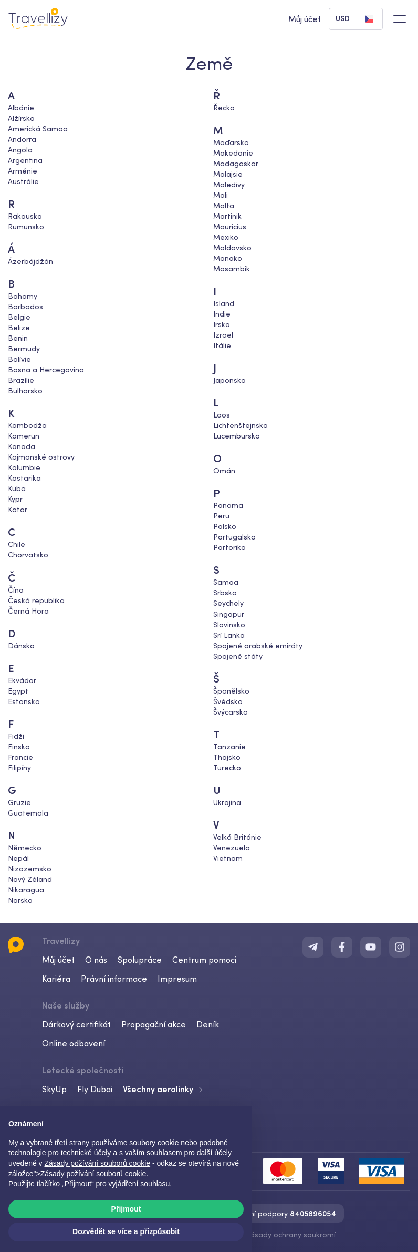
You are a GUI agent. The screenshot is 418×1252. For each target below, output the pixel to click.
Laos (221, 415)
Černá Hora (28, 610)
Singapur (228, 613)
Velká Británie (237, 836)
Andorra (22, 139)
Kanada (21, 446)
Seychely (228, 603)
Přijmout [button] (126, 1209)
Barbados (25, 306)
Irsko (221, 324)
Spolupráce (140, 959)
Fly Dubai (94, 1089)
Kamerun (23, 436)
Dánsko (21, 645)
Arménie (22, 171)
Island (223, 303)
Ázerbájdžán (30, 261)
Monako (227, 258)
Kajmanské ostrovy (41, 457)
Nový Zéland (30, 878)
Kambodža (27, 425)
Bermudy (24, 348)
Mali (220, 195)
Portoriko (229, 547)
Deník (207, 1024)
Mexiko (225, 237)
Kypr (15, 499)
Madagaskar (235, 163)
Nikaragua (26, 889)
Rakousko (25, 216)
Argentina (25, 160)
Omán (224, 470)
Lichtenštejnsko (240, 425)
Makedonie (233, 153)
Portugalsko (234, 537)
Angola (20, 150)
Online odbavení (73, 1043)
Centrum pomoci (204, 959)
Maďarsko (231, 142)
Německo (24, 847)
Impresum (177, 978)
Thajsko (227, 756)
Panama (228, 505)
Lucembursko (236, 436)
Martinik (227, 216)
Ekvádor (22, 680)
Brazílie (21, 380)
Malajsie (228, 174)
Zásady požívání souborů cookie (93, 1173)
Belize (19, 327)
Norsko (20, 899)
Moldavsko (232, 247)
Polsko (224, 526)
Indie (222, 314)
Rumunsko (26, 226)
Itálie (222, 345)
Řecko (224, 108)
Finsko (19, 746)
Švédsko (228, 701)
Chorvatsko (28, 554)
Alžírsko (21, 118)
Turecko (227, 767)
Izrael (223, 335)
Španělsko (231, 690)
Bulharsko (25, 390)
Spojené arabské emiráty (257, 645)
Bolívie (19, 359)
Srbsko (225, 592)
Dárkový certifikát (76, 1024)
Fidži (16, 735)
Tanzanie (229, 746)
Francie (20, 756)
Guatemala (28, 812)
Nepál (18, 857)
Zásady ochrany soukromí (290, 1234)
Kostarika (24, 478)
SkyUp (54, 1089)
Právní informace (114, 978)
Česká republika (36, 600)
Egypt (18, 690)
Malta (223, 205)
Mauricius (229, 226)
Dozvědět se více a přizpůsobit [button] (126, 1231)
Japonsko (229, 380)
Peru (221, 516)
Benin (18, 338)
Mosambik (231, 268)
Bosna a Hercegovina (46, 369)
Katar (17, 509)
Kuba (17, 488)
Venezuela (231, 847)
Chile (16, 544)
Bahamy (22, 296)
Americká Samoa (38, 129)
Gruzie (19, 802)
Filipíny (19, 767)
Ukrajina (227, 802)
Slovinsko (229, 624)
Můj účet (58, 959)
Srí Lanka (229, 634)
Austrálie (23, 181)
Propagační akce (153, 1024)
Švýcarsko (230, 711)
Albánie (21, 108)
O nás (96, 959)
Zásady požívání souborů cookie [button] (98, 1163)
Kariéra (56, 978)
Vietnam (228, 857)
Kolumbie (24, 467)
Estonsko (24, 701)
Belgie (19, 317)
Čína (16, 589)
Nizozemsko (29, 868)
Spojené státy (238, 655)
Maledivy (229, 184)
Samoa (225, 582)
